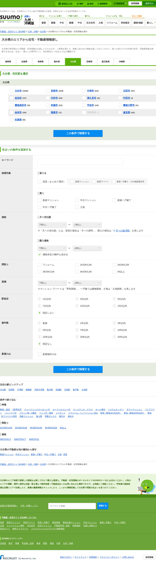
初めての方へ (66, 557)
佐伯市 (18, 98)
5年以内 (47, 330)
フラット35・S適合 (27, 413)
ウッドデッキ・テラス (83, 409)
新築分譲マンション (71, 522)
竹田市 (126, 98)
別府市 (54, 90)
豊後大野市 (129, 105)
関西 (45, 543)
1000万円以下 (20, 439)
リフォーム (112, 23)
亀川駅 (50, 390)
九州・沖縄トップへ (29, 506)
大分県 (43, 31)
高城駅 (59, 390)
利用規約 (93, 557)
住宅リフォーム (44, 525)
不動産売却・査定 (62, 525)
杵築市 (54, 105)
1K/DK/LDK (86, 264)
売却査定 (125, 23)
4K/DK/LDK (86, 271)
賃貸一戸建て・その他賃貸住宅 (130, 181)
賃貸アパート (103, 181)
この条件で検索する (78, 133)
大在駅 (84, 390)
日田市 (126, 90)
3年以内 (121, 323)
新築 (53, 23)
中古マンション (88, 200)
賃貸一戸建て (43, 522)
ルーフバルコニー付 (61, 409)
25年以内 (122, 337)
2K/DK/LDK (123, 264)
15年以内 (47, 337)
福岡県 (8, 61)
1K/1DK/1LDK (6, 428)
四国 (52, 543)
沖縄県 (122, 61)
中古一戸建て (49, 207)
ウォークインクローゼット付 (37, 409)
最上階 (39, 416)
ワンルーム (48, 264)
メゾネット (61, 413)
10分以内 (85, 306)
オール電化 (100, 409)
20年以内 (85, 337)
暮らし (150, 23)
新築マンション (51, 200)
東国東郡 (93, 112)
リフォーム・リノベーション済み (83, 413)
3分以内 (84, 299)
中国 (58, 543)
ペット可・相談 (46, 413)
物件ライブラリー (20, 529)
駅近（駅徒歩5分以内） (134, 413)
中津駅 (20, 390)
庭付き (62, 416)
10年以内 (122, 330)
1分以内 (47, 299)
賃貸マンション (82, 181)
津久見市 (91, 98)
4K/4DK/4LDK (51, 428)
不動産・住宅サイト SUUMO (13, 31)
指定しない (48, 312)
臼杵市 (54, 98)
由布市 (18, 112)
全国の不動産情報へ (9, 506)
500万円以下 (5, 439)
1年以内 (84, 323)
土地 (101, 23)
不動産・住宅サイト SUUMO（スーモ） (19, 517)
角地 (149, 413)
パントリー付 (10, 413)
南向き (71, 416)
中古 (62, 23)
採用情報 (149, 557)
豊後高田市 (20, 105)
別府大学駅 (39, 390)
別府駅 (11, 390)
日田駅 (67, 390)
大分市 (18, 90)
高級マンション (26, 416)
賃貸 (44, 23)
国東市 (54, 112)
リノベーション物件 (15, 525)
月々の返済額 (123, 230)
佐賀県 (24, 61)
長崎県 (41, 61)
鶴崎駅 (29, 390)
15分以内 (122, 306)
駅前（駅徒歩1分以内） (110, 413)
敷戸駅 (76, 390)
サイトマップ (80, 557)
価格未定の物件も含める (55, 254)
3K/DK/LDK (49, 271)
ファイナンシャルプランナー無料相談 (48, 529)
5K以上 (121, 271)
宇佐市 (90, 105)
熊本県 (57, 61)
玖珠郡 (18, 119)
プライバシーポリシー (109, 557)
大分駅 (3, 390)
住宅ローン (5, 529)
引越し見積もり (90, 525)
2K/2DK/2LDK (21, 428)
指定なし (47, 344)
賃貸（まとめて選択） (54, 181)
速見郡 (126, 112)
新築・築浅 (5, 409)
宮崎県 (89, 61)
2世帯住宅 (17, 409)
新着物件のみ (49, 354)
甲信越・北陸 (28, 543)
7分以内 (47, 306)
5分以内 (121, 299)
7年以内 (84, 330)
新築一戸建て (124, 200)
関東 (17, 543)
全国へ (27, 16)
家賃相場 (56, 522)
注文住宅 (90, 23)
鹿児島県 (106, 61)
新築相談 (76, 525)
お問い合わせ (128, 557)
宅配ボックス (50, 416)
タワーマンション (134, 409)
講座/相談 (138, 23)
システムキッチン (116, 409)
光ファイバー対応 (9, 416)
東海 (38, 543)
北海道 (3, 543)
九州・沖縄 (33, 31)
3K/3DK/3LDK (36, 428)
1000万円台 (34, 439)
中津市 (90, 90)
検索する (103, 506)
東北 (10, 543)
